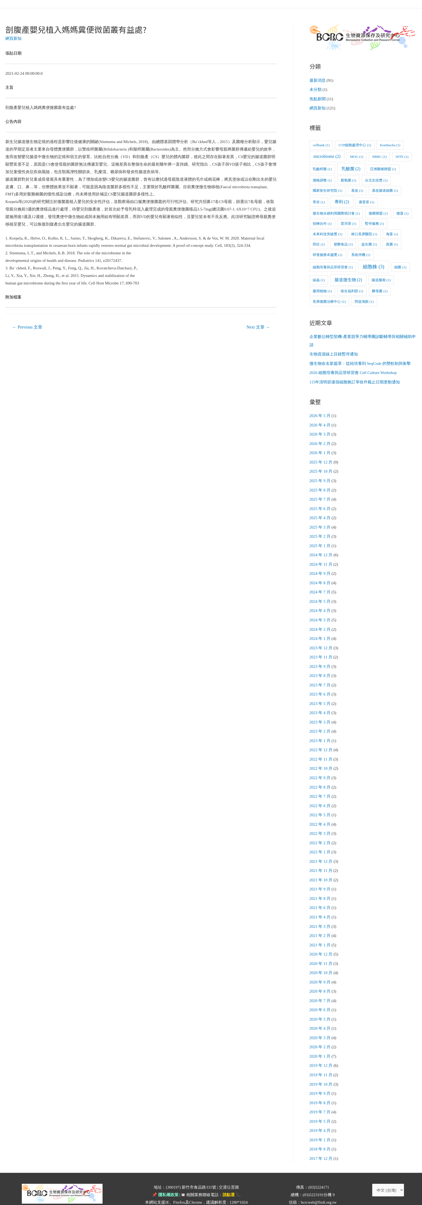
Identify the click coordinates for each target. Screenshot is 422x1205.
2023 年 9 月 (320, 659)
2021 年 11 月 (321, 858)
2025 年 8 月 (320, 486)
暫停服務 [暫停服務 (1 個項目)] (374, 223)
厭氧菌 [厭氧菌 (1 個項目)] (348, 179)
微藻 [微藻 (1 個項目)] (402, 212)
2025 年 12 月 (321, 459)
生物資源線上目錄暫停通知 (334, 353)
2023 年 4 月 (320, 704)
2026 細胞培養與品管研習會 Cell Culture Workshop (353, 371)
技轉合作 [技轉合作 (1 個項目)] (322, 223)
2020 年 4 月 (320, 1012)
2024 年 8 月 (320, 577)
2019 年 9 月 (320, 1076)
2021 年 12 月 (321, 849)
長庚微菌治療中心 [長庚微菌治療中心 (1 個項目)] (329, 300)
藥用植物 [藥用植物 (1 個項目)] (322, 290)
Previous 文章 (27, 327)
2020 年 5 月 (320, 1003)
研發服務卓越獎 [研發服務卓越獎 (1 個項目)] (327, 254)
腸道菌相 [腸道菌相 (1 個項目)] (381, 279)
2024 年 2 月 (320, 622)
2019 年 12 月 (321, 1049)
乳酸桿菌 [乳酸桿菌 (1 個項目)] (322, 168)
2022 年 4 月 (320, 813)
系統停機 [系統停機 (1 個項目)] (360, 254)
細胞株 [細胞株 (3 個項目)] (373, 265)
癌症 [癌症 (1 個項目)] (319, 243)
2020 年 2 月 (320, 1030)
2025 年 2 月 (320, 531)
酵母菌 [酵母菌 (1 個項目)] (379, 290)
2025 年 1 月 (320, 541)
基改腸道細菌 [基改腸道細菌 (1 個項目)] (385, 190)
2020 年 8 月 (320, 976)
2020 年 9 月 (320, 967)
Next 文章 (258, 327)
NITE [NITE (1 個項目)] (402, 156)
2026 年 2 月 (320, 441)
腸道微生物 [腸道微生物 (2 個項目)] (348, 278)
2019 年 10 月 (321, 1067)
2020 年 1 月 (320, 1040)
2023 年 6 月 (320, 686)
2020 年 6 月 (320, 994)
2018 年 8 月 (320, 1130)
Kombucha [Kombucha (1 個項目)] (390, 144)
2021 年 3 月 (320, 913)
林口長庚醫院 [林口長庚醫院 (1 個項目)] (364, 233)
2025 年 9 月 (320, 477)
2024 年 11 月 (321, 559)
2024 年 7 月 (320, 586)
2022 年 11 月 (321, 749)
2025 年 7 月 (320, 495)
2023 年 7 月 (320, 677)
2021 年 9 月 (320, 876)
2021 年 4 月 (320, 903)
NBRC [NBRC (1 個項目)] (379, 156)
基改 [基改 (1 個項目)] (357, 190)
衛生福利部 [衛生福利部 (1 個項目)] (352, 290)
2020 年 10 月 (321, 958)
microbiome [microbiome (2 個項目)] (327, 155)
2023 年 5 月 (320, 695)
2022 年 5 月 (320, 804)
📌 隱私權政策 (165, 1176)
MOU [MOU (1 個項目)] (356, 156)
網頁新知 (13, 38)
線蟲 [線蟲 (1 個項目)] (319, 279)
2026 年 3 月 (320, 432)
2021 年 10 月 (321, 867)
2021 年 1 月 (320, 931)
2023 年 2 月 (320, 722)
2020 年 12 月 (321, 940)
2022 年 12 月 (321, 740)
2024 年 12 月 (321, 550)
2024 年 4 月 (320, 604)
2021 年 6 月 (320, 894)
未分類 (316, 89)
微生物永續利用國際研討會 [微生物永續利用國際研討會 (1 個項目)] (336, 212)
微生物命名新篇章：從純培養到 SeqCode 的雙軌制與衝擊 (360, 362)
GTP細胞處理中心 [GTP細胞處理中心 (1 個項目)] (355, 144)
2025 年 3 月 (320, 522)
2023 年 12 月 (321, 640)
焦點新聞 (318, 98)
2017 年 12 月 (321, 1139)
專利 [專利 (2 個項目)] (342, 201)
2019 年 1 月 (320, 1121)
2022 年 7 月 (320, 785)
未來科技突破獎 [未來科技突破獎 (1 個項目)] (327, 233)
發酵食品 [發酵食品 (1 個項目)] (343, 243)
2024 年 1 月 (320, 631)
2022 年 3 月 (320, 822)
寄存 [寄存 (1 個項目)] (319, 201)
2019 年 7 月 (320, 1094)
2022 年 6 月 (320, 795)
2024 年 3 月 (320, 613)
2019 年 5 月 (320, 1103)
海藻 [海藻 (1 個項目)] (392, 233)
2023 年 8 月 (320, 667)
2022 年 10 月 (321, 758)
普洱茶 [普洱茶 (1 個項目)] (348, 223)
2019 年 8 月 (320, 1085)
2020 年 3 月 (320, 1021)
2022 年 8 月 (320, 776)
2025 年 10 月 (321, 468)
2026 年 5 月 (320, 413)
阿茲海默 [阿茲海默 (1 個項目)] (364, 300)
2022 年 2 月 (320, 831)
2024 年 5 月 (320, 595)
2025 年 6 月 (320, 504)
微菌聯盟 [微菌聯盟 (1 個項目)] (378, 212)
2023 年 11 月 (321, 649)
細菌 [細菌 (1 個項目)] (400, 266)
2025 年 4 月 (320, 513)
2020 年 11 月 (321, 949)
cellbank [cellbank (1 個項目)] (321, 144)
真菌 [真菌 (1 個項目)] (392, 243)
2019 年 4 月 (320, 1112)
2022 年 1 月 (320, 840)
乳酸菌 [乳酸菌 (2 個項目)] (351, 168)
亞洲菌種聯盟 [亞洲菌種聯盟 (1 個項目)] (383, 168)
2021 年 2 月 (320, 921)
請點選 (229, 1176)
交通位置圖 (229, 1168)
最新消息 (318, 80)
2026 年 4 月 (320, 422)
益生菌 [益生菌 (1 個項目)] (369, 243)
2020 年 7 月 (320, 985)
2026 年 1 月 (320, 450)
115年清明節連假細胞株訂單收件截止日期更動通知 (355, 380)
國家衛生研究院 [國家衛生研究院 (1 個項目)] (327, 190)
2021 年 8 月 (320, 885)
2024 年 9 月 (320, 568)
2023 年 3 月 (320, 713)
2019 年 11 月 (321, 1058)
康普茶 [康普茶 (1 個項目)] (366, 201)
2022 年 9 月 (320, 767)
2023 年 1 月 (320, 731)
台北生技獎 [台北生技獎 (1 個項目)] (376, 179)
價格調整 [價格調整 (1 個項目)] (322, 179)
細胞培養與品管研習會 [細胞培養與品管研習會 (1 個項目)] (333, 266)
